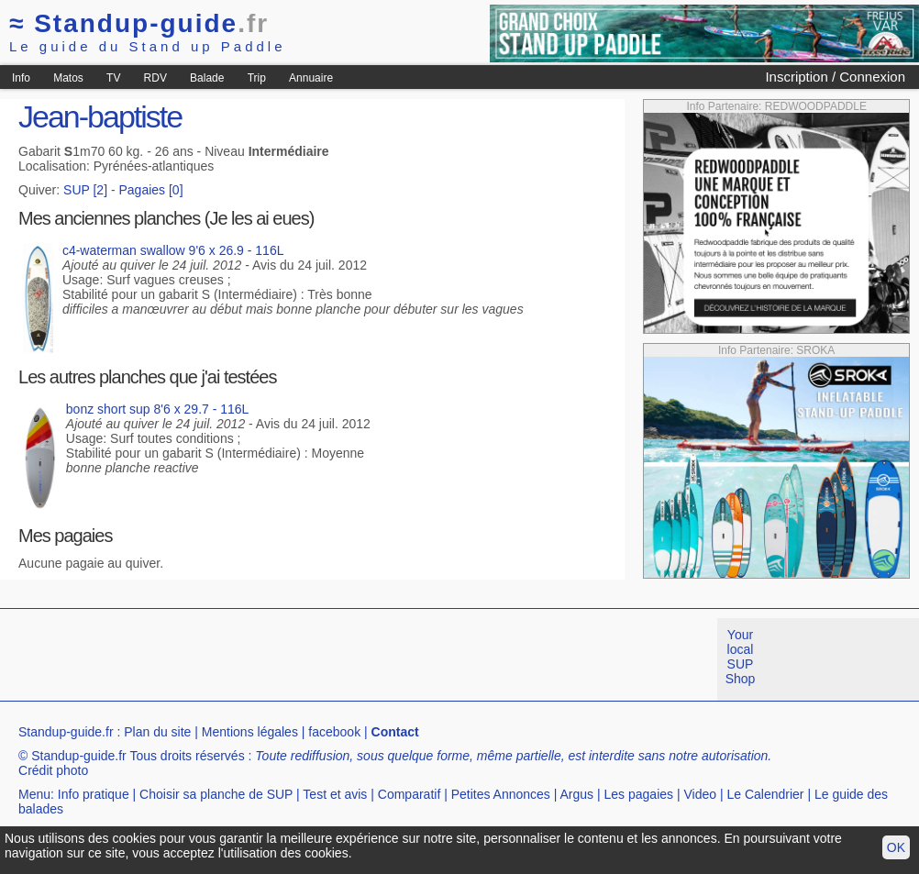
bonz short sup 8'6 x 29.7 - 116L (157, 409)
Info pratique (93, 794)
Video (699, 794)
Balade (207, 78)
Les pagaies (639, 794)
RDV (155, 78)
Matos (68, 78)
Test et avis (335, 794)
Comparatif (409, 794)
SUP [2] (85, 190)
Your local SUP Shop (740, 656)
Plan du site (157, 732)
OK (896, 847)
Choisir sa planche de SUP (216, 794)
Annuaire (311, 78)
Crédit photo (53, 770)
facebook (334, 732)
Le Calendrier (764, 794)
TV (113, 78)
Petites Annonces (500, 794)
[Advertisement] (334, 659)
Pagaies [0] (151, 190)
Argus (577, 794)
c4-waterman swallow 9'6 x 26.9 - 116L (173, 250)
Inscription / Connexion (835, 76)
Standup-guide (139, 23)
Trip (257, 78)
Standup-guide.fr (66, 732)
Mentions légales (250, 732)
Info (21, 78)
